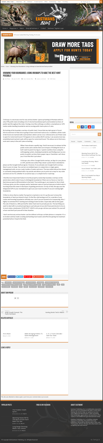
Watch (22, 28)
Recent (73, 141)
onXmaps (40, 214)
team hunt (49, 286)
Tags (94, 141)
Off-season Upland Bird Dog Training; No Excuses (27, 35)
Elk (24, 1)
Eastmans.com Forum (52, 282)
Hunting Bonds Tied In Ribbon (54, 311)
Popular (80, 141)
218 (93, 157)
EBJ (58, 284)
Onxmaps (41, 286)
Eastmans (40, 282)
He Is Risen (7, 334)
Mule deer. (33, 286)
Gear (59, 1)
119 (94, 179)
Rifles (46, 1)
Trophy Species (38, 1)
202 (94, 165)
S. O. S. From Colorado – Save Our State (54, 334)
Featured (14, 286)
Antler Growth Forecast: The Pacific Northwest (15, 312)
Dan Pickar (7, 79)
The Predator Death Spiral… (90, 145)
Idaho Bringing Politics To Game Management (34, 334)
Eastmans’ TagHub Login (56, 28)
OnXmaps (6, 119)
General (28, 79)
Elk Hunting (6, 286)
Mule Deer (19, 1)
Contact (43, 28)
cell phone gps (31, 282)
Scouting (65, 1)
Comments (88, 141)
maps (26, 286)
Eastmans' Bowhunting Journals (12, 284)
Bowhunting (52, 1)
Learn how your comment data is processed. (35, 397)
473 (95, 147)
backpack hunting (19, 282)
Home (4, 28)
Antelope (29, 1)
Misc (32, 79)
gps (21, 286)
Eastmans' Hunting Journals (32, 284)
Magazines (13, 28)
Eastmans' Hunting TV (49, 284)
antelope (8, 282)
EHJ (63, 284)
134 (93, 170)
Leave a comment (41, 79)
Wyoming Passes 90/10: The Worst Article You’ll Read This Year (20, 419)
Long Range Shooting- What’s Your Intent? (20, 427)
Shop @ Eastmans (31, 28)
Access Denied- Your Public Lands (91, 168)
